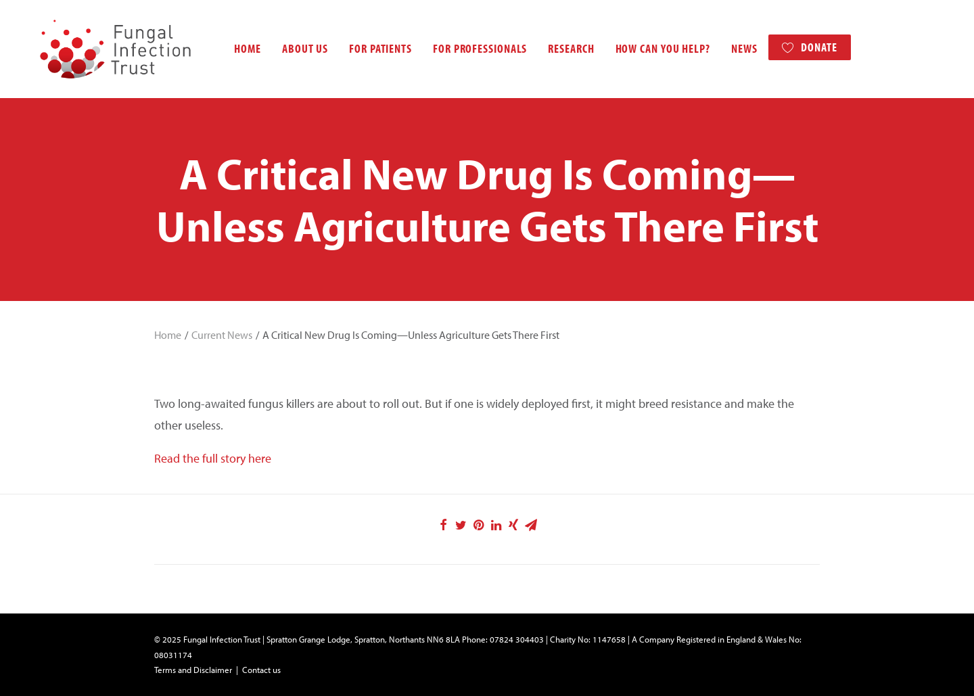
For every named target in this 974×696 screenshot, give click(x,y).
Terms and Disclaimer (193, 669)
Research (556, 48)
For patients (365, 48)
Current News (221, 335)
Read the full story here (212, 458)
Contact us (261, 669)
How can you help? (648, 48)
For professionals (465, 48)
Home (232, 48)
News (729, 48)
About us (290, 48)
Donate (804, 47)
